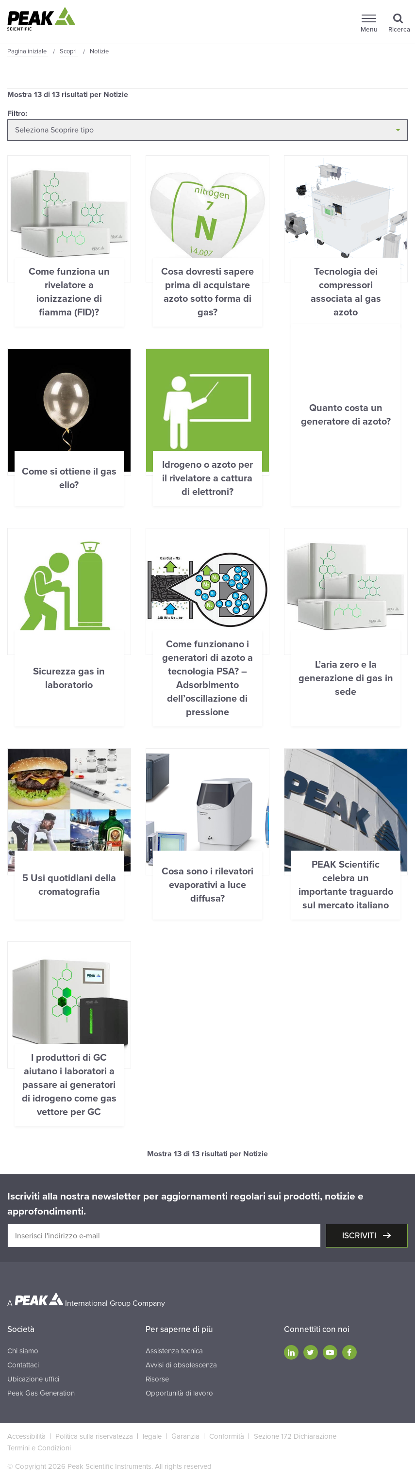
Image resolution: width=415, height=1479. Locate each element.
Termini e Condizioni (39, 1448)
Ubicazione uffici (33, 1379)
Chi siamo (22, 1351)
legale (152, 1436)
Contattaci (23, 1365)
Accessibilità (26, 1436)
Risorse (157, 1379)
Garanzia (185, 1436)
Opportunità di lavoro (179, 1393)
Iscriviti (360, 1236)
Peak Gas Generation (41, 1393)
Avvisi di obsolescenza (181, 1365)
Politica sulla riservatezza (94, 1436)
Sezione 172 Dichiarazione (295, 1436)
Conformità (226, 1436)
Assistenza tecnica (174, 1351)
